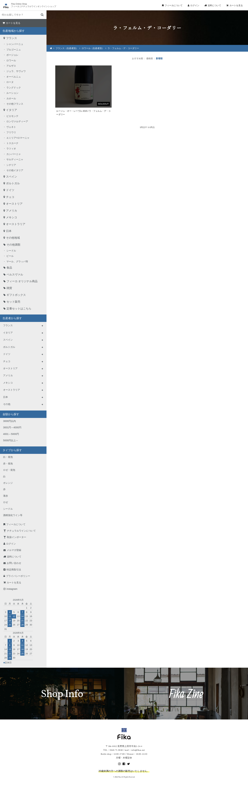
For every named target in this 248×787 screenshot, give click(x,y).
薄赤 (5, 495)
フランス (11, 38)
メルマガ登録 (14, 550)
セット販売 (13, 301)
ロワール (11, 60)
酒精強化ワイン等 (12, 515)
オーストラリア (15, 224)
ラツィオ (11, 148)
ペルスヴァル (15, 274)
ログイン (194, 5)
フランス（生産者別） (67, 48)
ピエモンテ (12, 116)
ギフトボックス (16, 294)
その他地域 (13, 237)
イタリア (11, 109)
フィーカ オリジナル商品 (22, 281)
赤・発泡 (8, 463)
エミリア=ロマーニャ (17, 137)
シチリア (11, 165)
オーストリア (14, 203)
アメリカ (11, 210)
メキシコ (11, 217)
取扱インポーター (16, 537)
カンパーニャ (13, 154)
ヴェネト (11, 127)
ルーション (12, 93)
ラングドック (13, 87)
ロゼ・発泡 (9, 470)
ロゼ (5, 502)
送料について (214, 5)
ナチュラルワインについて (21, 530)
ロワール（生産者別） (93, 48)
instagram (12, 589)
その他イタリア (14, 170)
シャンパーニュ (14, 44)
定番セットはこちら (19, 308)
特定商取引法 (14, 569)
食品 (9, 267)
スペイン (11, 176)
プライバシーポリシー (18, 576)
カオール (11, 98)
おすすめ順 (137, 58)
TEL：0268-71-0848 (113, 750)
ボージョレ (12, 55)
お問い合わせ (14, 563)
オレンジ (8, 482)
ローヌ (10, 82)
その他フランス (14, 103)
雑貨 (9, 288)
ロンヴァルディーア (17, 121)
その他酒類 (13, 244)
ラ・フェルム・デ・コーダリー (123, 48)
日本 (9, 231)
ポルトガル (13, 183)
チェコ (10, 196)
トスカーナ (12, 143)
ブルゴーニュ (13, 49)
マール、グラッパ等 (17, 261)
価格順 (149, 58)
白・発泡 (8, 457)
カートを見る (236, 5)
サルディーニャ (14, 159)
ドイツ (10, 190)
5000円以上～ (10, 440)
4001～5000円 (11, 434)
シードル (11, 250)
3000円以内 (9, 421)
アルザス (11, 65)
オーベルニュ (13, 76)
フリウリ (11, 132)
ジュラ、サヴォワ (16, 71)
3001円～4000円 (12, 427)
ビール (10, 256)
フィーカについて (174, 5)
